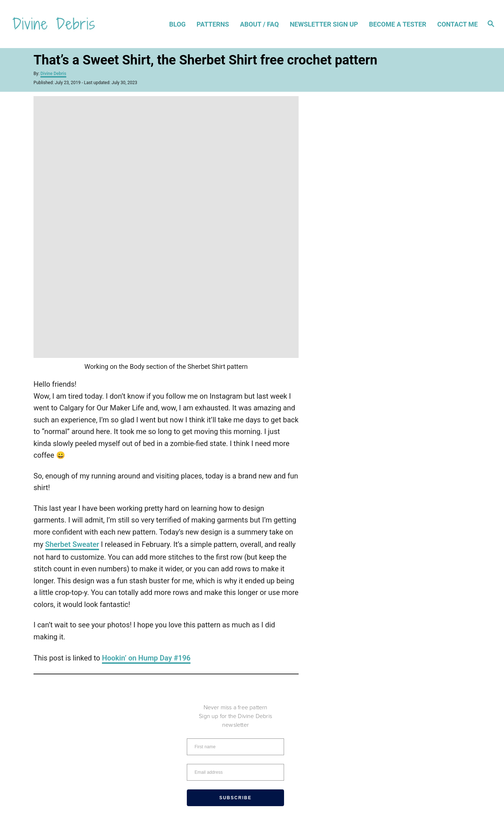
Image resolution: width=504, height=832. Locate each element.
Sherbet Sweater (72, 544)
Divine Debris (53, 73)
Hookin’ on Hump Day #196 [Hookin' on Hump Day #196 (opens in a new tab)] (146, 658)
